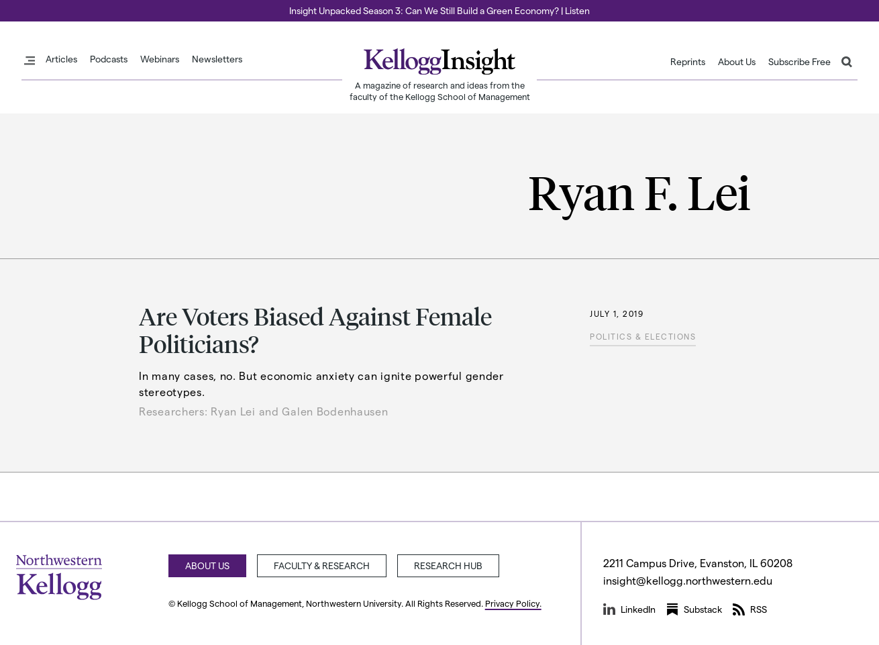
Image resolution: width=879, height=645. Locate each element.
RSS (750, 609)
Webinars (159, 59)
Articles (61, 59)
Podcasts (108, 59)
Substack (694, 609)
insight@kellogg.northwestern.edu (687, 580)
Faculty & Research (322, 565)
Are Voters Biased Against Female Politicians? (315, 329)
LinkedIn (629, 609)
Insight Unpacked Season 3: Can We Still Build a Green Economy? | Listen (439, 10)
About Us (737, 61)
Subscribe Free (799, 61)
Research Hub (448, 565)
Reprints (687, 61)
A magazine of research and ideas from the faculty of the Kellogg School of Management (440, 90)
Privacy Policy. (513, 603)
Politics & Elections (643, 336)
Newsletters (217, 59)
